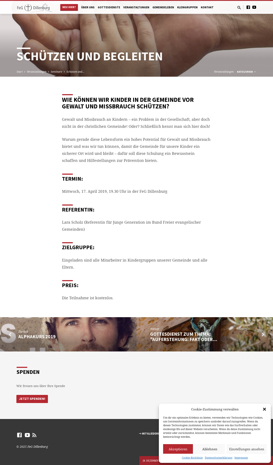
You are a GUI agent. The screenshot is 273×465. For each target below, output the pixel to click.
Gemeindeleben (163, 7)
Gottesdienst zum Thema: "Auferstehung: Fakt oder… (183, 336)
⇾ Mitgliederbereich (154, 433)
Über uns (88, 7)
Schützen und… (75, 71)
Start (20, 71)
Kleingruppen (187, 7)
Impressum (241, 457)
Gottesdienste (109, 7)
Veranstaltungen (136, 7)
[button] (264, 409)
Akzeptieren (178, 449)
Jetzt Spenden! (32, 399)
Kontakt (207, 7)
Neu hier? (69, 7)
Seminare (56, 71)
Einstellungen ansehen (246, 449)
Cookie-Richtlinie (192, 457)
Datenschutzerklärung (218, 457)
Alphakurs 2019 (37, 337)
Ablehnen (209, 449)
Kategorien (246, 71)
